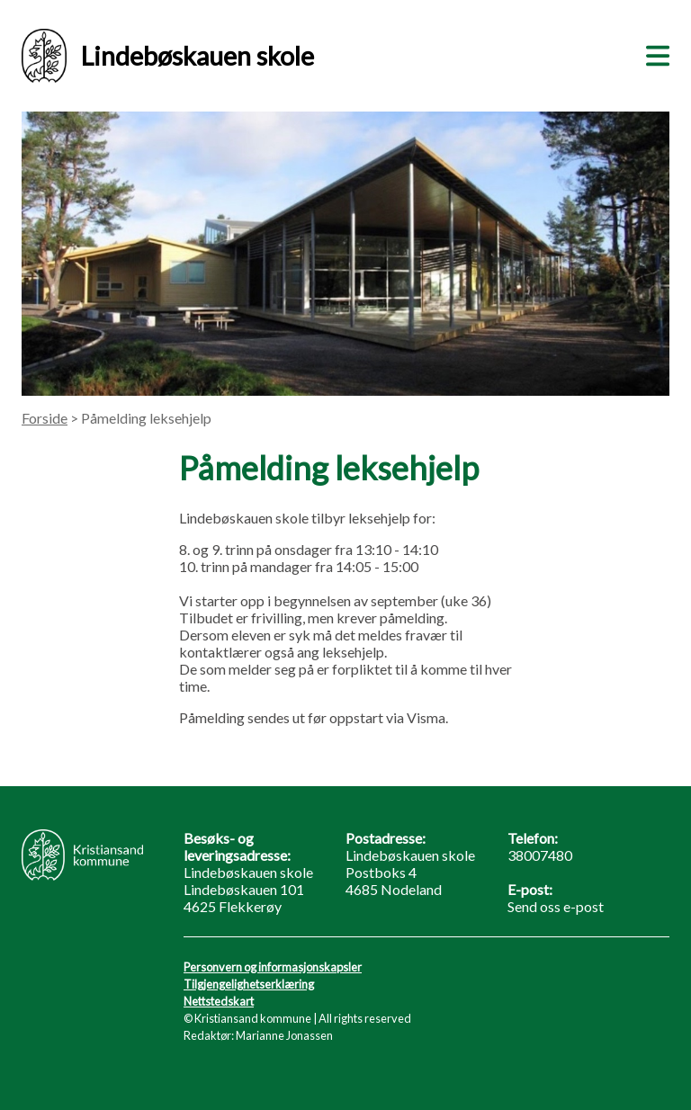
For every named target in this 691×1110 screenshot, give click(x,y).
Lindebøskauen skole (168, 56)
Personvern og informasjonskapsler (273, 967)
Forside (44, 417)
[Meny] (654, 53)
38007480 (539, 855)
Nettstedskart (219, 1001)
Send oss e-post (555, 906)
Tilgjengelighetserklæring (249, 984)
